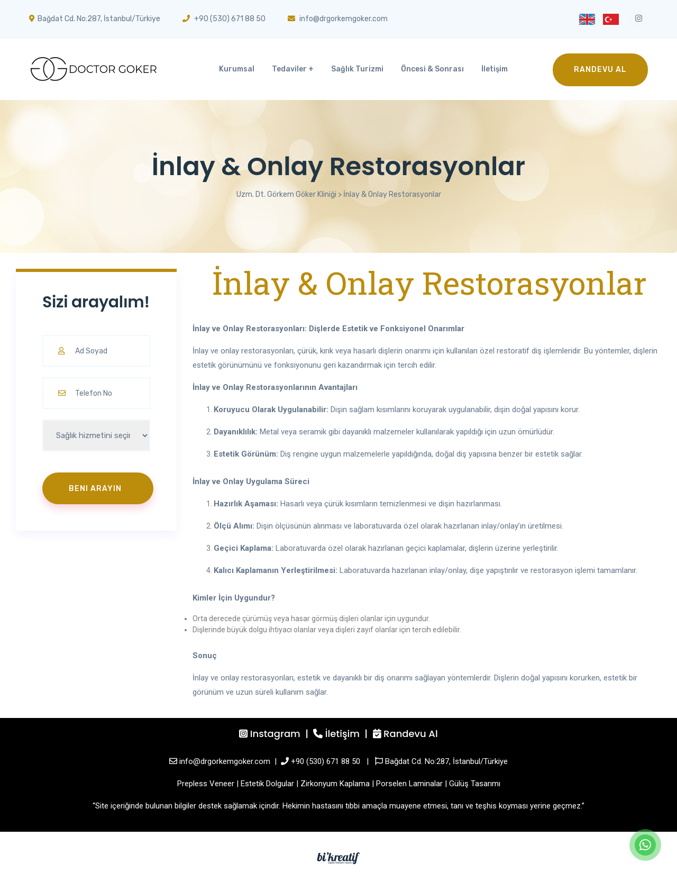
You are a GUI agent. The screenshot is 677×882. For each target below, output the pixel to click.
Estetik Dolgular (267, 783)
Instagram (275, 733)
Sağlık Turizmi (357, 69)
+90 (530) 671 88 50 (325, 761)
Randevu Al (600, 69)
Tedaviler (289, 69)
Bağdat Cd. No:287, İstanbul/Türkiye (446, 761)
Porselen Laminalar (409, 783)
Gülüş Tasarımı (474, 783)
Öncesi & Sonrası (432, 69)
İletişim (494, 69)
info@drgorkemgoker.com (224, 761)
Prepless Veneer (205, 783)
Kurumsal (236, 69)
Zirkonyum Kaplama (335, 783)
